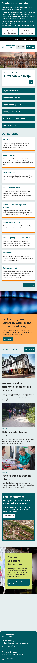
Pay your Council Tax (11, 91)
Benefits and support (18, 176)
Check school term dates (12, 98)
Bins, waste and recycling (18, 192)
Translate (20, 47)
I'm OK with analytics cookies (27, 31)
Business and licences (18, 226)
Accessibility (32, 39)
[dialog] (18, 18)
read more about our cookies (12, 25)
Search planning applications (14, 118)
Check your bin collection (12, 111)
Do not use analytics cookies (10, 31)
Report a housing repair (12, 105)
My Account (23, 39)
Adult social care (18, 160)
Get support (8, 339)
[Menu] (30, 47)
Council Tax (18, 256)
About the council (18, 143)
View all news (29, 349)
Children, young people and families (18, 241)
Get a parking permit (11, 125)
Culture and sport (18, 272)
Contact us (15, 39)
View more (28, 285)
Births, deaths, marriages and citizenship (18, 209)
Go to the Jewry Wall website (15, 582)
